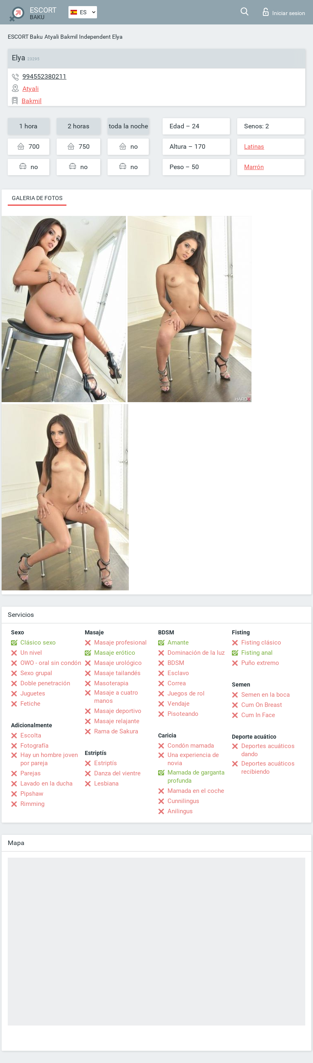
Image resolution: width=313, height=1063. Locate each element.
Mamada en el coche (196, 790)
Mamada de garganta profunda (196, 776)
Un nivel (31, 652)
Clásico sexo (38, 642)
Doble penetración (45, 683)
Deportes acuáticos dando (268, 750)
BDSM (176, 663)
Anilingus (180, 811)
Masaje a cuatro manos (116, 696)
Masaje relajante (116, 721)
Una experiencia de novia (193, 759)
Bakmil (68, 36)
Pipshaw (31, 793)
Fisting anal (257, 652)
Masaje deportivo (117, 711)
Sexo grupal (36, 673)
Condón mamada (191, 745)
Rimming (32, 804)
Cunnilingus (183, 801)
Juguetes (32, 693)
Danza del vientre (117, 773)
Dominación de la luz (196, 652)
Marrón (254, 167)
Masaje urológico (118, 663)
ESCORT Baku (25, 36)
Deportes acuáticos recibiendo (268, 767)
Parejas (30, 773)
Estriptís (105, 763)
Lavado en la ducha (46, 783)
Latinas (254, 146)
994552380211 (44, 76)
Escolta (30, 735)
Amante (178, 642)
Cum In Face (258, 715)
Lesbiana (106, 783)
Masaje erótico (114, 652)
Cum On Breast (261, 705)
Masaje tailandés (117, 673)
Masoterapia (111, 683)
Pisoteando (183, 713)
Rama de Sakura (116, 731)
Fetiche (30, 703)
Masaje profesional (120, 642)
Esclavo (178, 673)
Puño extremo (260, 663)
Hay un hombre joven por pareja (49, 759)
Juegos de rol (186, 693)
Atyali (51, 36)
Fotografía (34, 745)
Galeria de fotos (37, 198)
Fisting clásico (261, 642)
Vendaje (179, 703)
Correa (177, 683)
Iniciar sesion (284, 11)
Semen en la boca (265, 694)
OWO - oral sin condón (50, 663)
